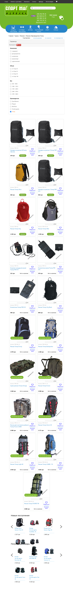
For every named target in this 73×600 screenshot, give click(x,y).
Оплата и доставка (16, 1)
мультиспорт (14, 58)
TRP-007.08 (45, 226)
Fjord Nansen (14, 101)
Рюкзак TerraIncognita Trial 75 (34, 577)
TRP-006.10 (17, 344)
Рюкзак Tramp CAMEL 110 (45, 464)
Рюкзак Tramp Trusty (16, 346)
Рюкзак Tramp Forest (44, 386)
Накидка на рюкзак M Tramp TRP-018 (18, 151)
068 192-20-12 (41, 20)
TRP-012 (16, 187)
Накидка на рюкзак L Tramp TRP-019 (47, 190)
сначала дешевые (37, 38)
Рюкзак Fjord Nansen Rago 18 (48, 529)
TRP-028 (16, 383)
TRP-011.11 (17, 423)
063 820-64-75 (41, 16)
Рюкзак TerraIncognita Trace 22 (20, 577)
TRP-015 (16, 266)
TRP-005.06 (45, 344)
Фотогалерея (49, 1)
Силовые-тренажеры (22, 30)
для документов (15, 53)
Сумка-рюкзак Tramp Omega (18, 386)
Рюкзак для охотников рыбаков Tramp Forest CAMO (19, 426)
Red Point (13, 106)
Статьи (34, 1)
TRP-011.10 (45, 383)
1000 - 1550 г (14, 86)
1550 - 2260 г (14, 89)
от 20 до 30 (14, 71)
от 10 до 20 (14, 68)
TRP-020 (44, 305)
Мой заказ (53, 15)
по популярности (58, 38)
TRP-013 (16, 305)
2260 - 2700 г (14, 91)
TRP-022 (16, 226)
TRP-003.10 (17, 462)
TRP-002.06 (45, 462)
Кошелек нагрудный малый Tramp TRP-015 (18, 269)
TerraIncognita (14, 109)
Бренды (41, 1)
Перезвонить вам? (41, 22)
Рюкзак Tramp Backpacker (45, 346)
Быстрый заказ (32, 154)
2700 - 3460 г (14, 94)
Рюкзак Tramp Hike (43, 229)
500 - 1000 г (14, 83)
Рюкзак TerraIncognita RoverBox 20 (18, 558)
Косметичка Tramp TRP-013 (18, 307)
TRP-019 (44, 187)
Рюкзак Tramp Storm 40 (45, 425)
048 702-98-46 (41, 14)
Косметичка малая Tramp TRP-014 (47, 269)
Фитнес (30, 30)
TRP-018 (16, 148)
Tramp (19, 44)
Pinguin (13, 104)
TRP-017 (44, 148)
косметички (14, 56)
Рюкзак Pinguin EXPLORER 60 (33, 557)
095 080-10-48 (41, 18)
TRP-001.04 (31, 501)
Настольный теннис (39, 30)
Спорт (47, 30)
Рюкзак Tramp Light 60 (16, 464)
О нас (6, 1)
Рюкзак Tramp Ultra (15, 189)
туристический (15, 61)
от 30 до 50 (14, 74)
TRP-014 (44, 266)
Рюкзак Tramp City (15, 229)
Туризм (56, 30)
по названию (48, 38)
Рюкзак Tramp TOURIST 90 (31, 503)
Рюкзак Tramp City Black (45, 307)
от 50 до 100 (14, 76)
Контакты (26, 1)
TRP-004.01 (45, 423)
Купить (23, 155)
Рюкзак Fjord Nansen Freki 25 (19, 529)
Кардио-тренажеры (13, 30)
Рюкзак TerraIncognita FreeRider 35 (33, 530)
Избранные (32, 150)
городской (13, 51)
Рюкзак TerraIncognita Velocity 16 (47, 558)
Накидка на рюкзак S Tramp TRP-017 (47, 151)
